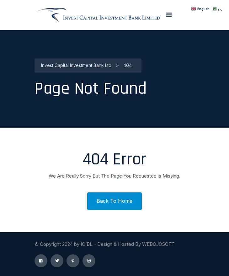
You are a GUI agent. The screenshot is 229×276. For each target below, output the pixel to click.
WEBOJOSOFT (158, 244)
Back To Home (114, 201)
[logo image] (97, 15)
